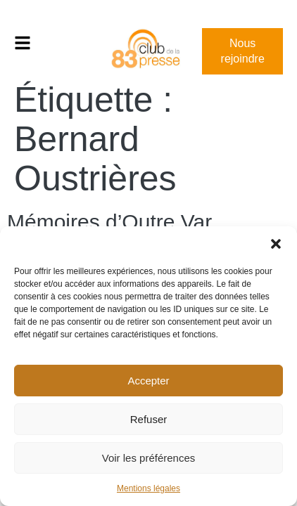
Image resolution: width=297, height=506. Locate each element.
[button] (276, 244)
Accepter (148, 381)
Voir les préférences (149, 458)
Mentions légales (148, 488)
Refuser (149, 419)
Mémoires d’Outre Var (109, 221)
